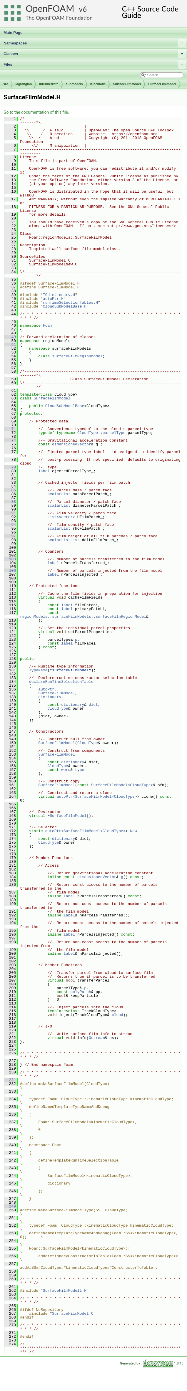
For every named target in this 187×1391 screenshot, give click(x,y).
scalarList (58, 494)
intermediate (48, 84)
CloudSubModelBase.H (64, 306)
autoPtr (46, 689)
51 (10, 344)
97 (10, 536)
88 (10, 501)
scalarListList (63, 540)
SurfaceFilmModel (127, 84)
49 (10, 337)
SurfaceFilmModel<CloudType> (122, 785)
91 (10, 513)
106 (10, 570)
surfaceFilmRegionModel (77, 356)
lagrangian (24, 84)
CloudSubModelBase (64, 406)
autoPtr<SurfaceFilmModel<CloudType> (97, 796)
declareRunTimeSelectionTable (61, 681)
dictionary (49, 697)
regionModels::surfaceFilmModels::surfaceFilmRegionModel (83, 616)
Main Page (13, 32)
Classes (95, 54)
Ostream (97, 1037)
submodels (74, 84)
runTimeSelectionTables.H (70, 302)
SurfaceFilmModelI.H (64, 1290)
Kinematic (98, 84)
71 (10, 429)
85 (10, 490)
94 (10, 524)
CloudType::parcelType (101, 432)
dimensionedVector (71, 444)
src (5, 84)
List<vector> (61, 517)
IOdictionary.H (59, 295)
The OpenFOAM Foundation (59, 17)
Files (95, 64)
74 (10, 440)
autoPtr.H (53, 298)
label (44, 471)
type (79, 769)
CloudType (57, 708)
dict (93, 704)
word (65, 769)
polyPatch (80, 991)
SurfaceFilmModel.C (72, 1313)
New (133, 831)
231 (10, 1080)
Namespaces (95, 43)
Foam (47, 325)
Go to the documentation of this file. (36, 112)
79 (10, 467)
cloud (117, 1014)
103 (10, 559)
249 (10, 1206)
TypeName (38, 670)
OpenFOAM (50, 8)
